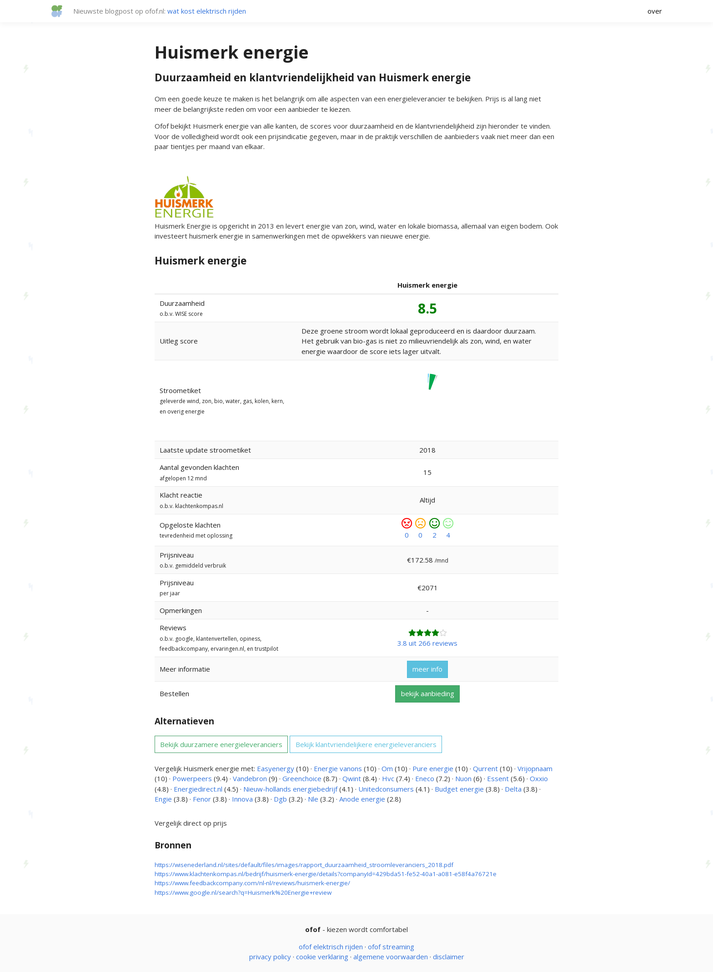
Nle (313, 798)
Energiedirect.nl (198, 788)
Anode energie (362, 798)
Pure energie (432, 768)
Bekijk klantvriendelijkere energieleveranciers (366, 744)
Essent (498, 778)
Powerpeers (192, 778)
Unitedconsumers (386, 788)
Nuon (463, 778)
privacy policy (270, 956)
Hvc (388, 778)
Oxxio (539, 778)
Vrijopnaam (534, 768)
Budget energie (459, 788)
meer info (427, 668)
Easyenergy (275, 768)
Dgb (280, 798)
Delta (513, 788)
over (655, 10)
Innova (242, 798)
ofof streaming (391, 946)
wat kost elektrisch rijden (206, 10)
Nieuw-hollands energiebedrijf (290, 788)
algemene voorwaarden (390, 956)
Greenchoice (301, 778)
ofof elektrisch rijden (331, 946)
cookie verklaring (322, 956)
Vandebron (250, 778)
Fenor (202, 798)
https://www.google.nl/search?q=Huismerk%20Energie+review (243, 892)
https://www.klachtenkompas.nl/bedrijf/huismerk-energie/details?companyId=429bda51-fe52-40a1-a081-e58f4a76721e (326, 874)
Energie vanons (338, 768)
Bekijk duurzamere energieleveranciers (221, 744)
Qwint (351, 778)
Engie (163, 798)
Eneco (424, 778)
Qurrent (485, 768)
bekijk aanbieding (427, 693)
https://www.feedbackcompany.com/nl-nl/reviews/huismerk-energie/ (252, 883)
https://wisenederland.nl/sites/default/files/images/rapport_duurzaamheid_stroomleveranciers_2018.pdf (304, 865)
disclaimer (448, 956)
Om (387, 768)
